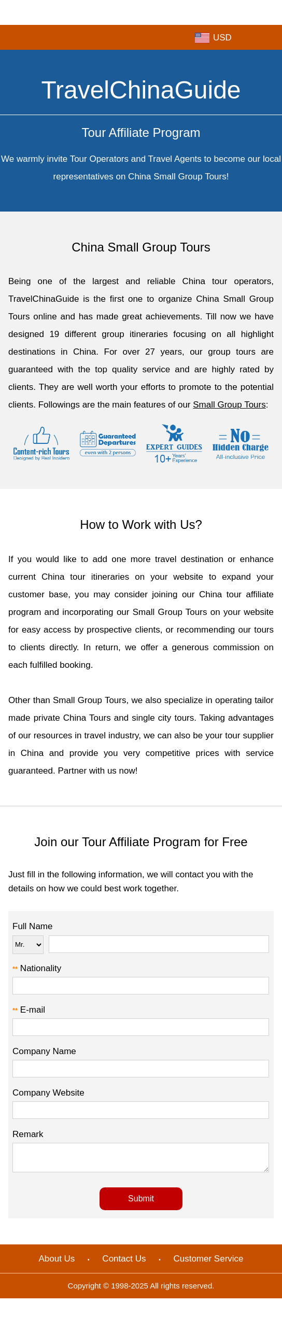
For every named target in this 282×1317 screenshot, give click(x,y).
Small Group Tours (229, 405)
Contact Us (124, 1263)
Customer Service (208, 1263)
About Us (56, 1263)
